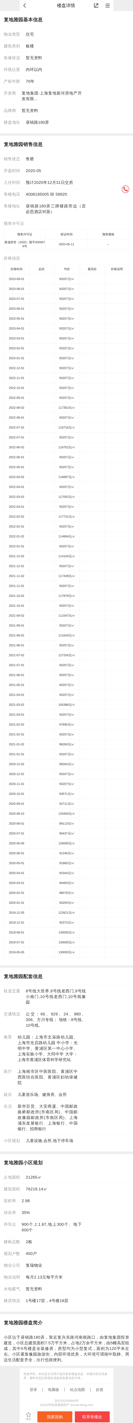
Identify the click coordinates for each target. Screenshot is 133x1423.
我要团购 (55, 1417)
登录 (33, 1390)
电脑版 (53, 1390)
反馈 (99, 1390)
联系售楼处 (92, 1417)
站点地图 (77, 1390)
